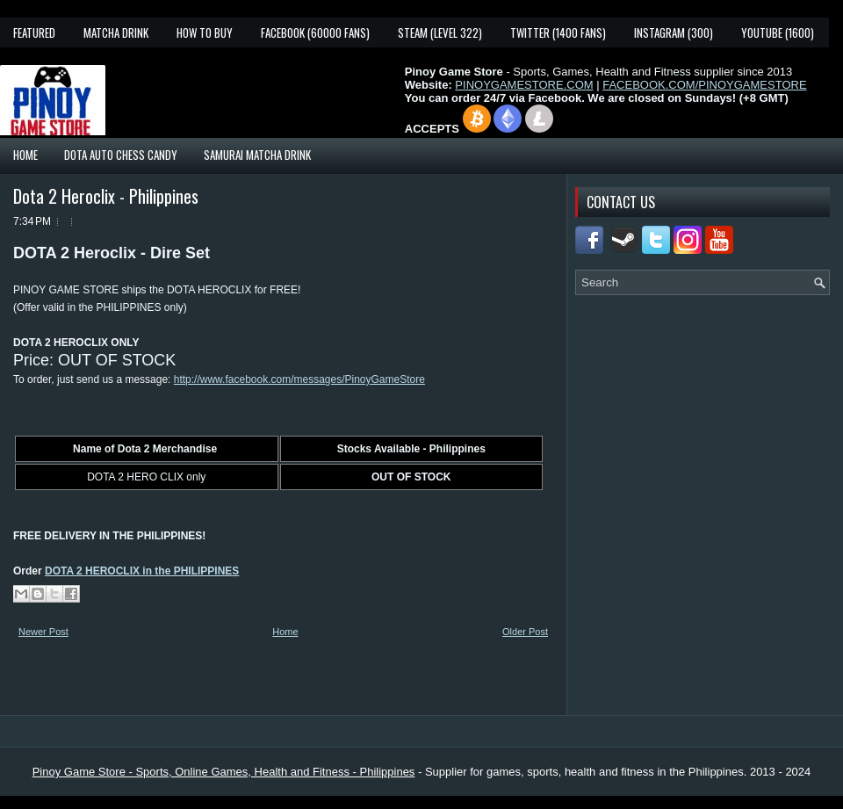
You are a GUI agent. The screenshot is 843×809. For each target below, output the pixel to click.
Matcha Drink (115, 32)
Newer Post (43, 631)
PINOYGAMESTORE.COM (524, 84)
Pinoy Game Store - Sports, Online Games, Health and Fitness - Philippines (223, 771)
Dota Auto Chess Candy (120, 154)
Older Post (525, 631)
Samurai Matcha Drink (257, 154)
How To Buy (205, 32)
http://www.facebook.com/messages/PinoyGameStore (299, 379)
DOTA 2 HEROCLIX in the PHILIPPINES (142, 571)
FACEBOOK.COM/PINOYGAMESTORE (704, 84)
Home (25, 154)
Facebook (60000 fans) (315, 32)
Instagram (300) (673, 32)
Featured (34, 32)
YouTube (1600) (777, 32)
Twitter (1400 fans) (558, 32)
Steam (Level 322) (440, 32)
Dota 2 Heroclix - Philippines (105, 196)
